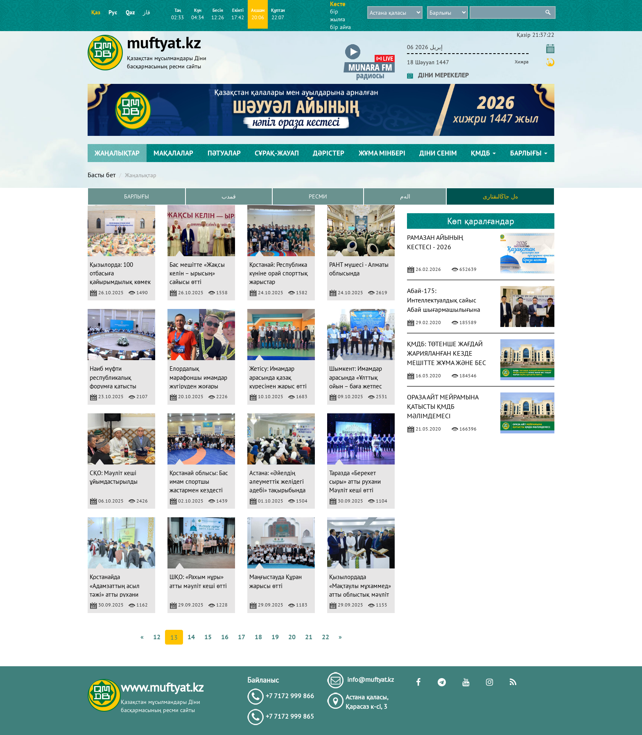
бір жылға (337, 15)
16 (224, 637)
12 (156, 637)
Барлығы (528, 153)
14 (191, 637)
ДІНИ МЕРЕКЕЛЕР (438, 75)
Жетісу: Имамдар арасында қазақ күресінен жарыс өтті (278, 377)
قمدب (229, 196)
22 (325, 637)
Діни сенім (438, 153)
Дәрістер (328, 153)
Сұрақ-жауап (277, 153)
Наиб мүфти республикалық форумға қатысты (113, 377)
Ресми (318, 196)
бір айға (340, 27)
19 (275, 637)
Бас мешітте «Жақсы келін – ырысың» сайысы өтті (197, 273)
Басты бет (101, 175)
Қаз (95, 12)
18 (258, 637)
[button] (369, 46)
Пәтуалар (224, 153)
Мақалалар (173, 153)
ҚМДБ (483, 153)
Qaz (130, 12)
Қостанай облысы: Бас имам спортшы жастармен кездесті (199, 481)
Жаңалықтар (117, 153)
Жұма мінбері (382, 153)
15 (208, 637)
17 (241, 637)
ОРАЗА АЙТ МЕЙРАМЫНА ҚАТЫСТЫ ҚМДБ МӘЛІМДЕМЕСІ (442, 406)
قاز (146, 12)
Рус (113, 12)
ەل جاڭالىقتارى (500, 196)
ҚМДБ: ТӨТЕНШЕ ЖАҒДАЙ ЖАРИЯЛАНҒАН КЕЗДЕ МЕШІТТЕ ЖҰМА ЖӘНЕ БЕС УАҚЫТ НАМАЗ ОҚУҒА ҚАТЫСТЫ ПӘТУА (446, 362)
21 (308, 637)
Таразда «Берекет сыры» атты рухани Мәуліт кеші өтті (355, 481)
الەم (405, 196)
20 (292, 637)
